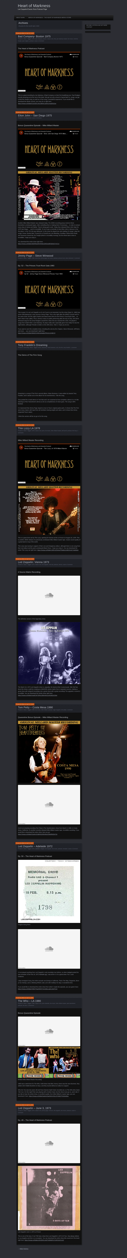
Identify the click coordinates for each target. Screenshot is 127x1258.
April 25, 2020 (30, 112)
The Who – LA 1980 (29, 1001)
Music (25, 39)
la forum (51, 1110)
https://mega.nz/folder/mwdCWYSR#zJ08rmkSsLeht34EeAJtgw (37, 695)
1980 (33, 1003)
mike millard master (56, 430)
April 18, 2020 (30, 559)
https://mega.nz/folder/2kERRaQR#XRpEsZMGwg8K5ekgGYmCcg (38, 244)
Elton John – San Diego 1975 (35, 115)
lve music (47, 430)
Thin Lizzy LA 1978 (29, 428)
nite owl (51, 564)
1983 (33, 258)
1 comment (77, 258)
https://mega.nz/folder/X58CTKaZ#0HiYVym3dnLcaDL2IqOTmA (37, 989)
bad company (38, 39)
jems (43, 430)
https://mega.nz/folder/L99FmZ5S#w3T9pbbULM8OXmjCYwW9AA (57, 550)
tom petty (63, 710)
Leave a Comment (39, 41)
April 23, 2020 (30, 342)
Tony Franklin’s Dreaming (32, 345)
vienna (60, 564)
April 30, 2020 (30, 33)
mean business (51, 347)
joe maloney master (62, 39)
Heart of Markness (34, 6)
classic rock (50, 39)
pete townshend (71, 1003)
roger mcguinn (57, 710)
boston (45, 39)
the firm (61, 347)
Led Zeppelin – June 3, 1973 (34, 1108)
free (55, 39)
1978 (33, 430)
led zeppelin (45, 564)
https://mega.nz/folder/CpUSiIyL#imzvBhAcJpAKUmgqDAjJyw (37, 103)
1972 (33, 848)
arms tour (37, 258)
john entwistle (45, 1003)
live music (70, 39)
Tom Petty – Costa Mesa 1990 (35, 707)
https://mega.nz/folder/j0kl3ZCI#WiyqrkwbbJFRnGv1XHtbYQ (36, 333)
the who (25, 1005)
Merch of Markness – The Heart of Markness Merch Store (49, 17)
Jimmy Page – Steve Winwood (35, 255)
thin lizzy (74, 430)
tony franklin (67, 347)
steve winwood (69, 258)
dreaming (44, 347)
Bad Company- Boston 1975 (34, 36)
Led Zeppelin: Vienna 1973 (33, 562)
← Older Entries (23, 1249)
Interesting (26, 347)
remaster (65, 848)
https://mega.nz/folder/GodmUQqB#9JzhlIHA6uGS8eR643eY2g (37, 834)
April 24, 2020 (30, 252)
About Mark (20, 17)
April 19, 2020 (30, 425)
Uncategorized (27, 118)
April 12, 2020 (30, 704)
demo (39, 347)
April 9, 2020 (29, 843)
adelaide (37, 848)
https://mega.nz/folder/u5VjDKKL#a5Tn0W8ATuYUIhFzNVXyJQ (44, 1240)
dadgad (42, 848)
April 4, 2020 (29, 998)
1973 (33, 564)
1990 (33, 710)
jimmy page (44, 258)
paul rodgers (25, 41)
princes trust (61, 258)
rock (57, 347)
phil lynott (64, 430)
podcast (31, 41)
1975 (33, 39)
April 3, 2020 (29, 1105)
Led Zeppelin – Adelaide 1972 (35, 846)
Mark (23, 33)
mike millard (44, 710)
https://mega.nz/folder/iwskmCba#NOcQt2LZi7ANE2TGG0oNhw (49, 1096)
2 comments (31, 1005)
